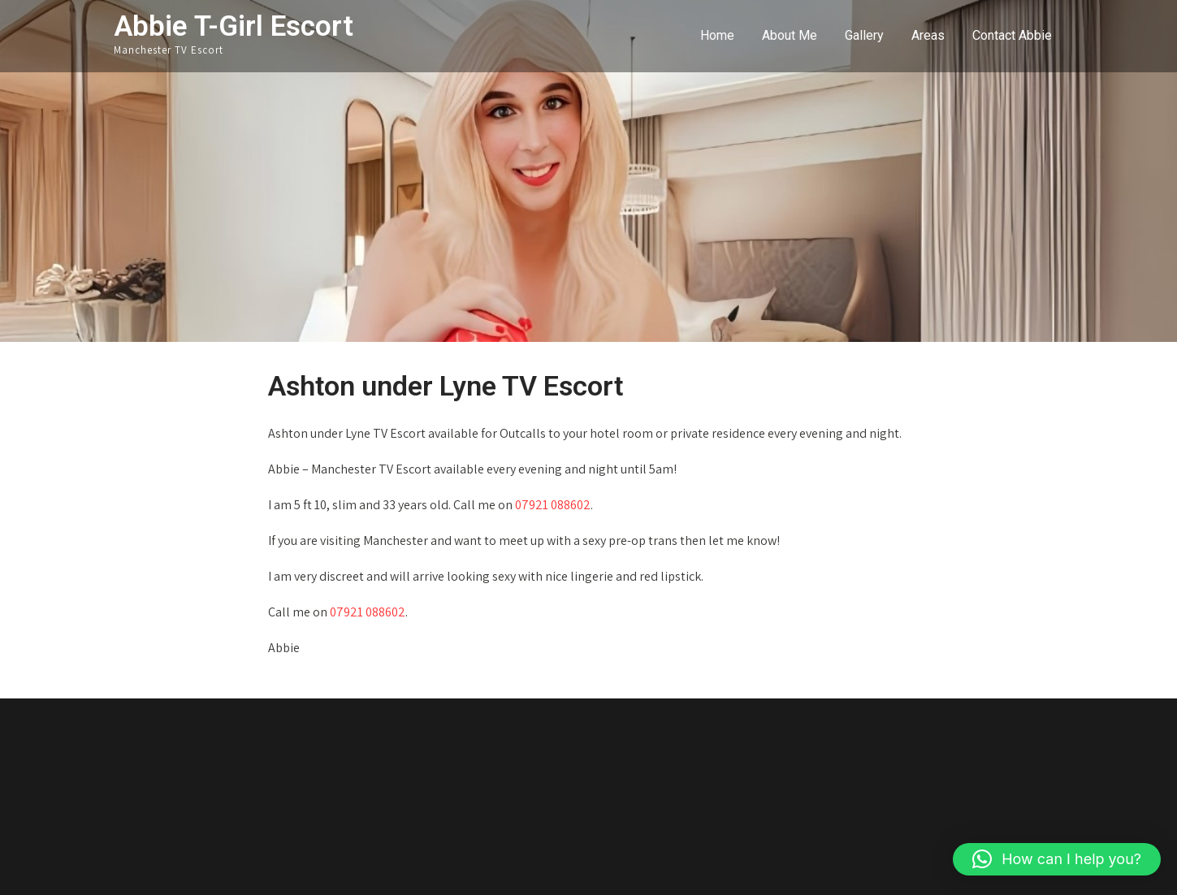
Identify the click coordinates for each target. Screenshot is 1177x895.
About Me (789, 35)
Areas (928, 35)
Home (717, 35)
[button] (1057, 859)
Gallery (864, 35)
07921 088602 (553, 504)
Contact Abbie (1012, 35)
